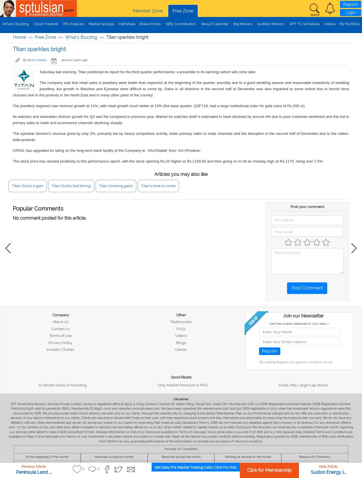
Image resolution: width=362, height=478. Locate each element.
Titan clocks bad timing (71, 186)
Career (181, 349)
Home (19, 37)
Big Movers (243, 24)
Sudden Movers (270, 24)
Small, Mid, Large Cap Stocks (303, 385)
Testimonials (181, 322)
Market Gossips (101, 24)
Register (350, 4)
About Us (60, 322)
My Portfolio (349, 24)
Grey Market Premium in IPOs (183, 385)
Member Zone (148, 11)
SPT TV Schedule (305, 24)
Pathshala (126, 24)
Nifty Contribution (181, 24)
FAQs (181, 329)
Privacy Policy (60, 343)
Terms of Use (60, 336)
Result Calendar (215, 24)
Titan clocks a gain (27, 186)
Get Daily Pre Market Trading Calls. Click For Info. (195, 467)
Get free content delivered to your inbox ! (299, 324)
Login (351, 12)
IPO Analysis (73, 24)
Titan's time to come (158, 186)
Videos (330, 24)
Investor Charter (60, 349)
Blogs (181, 343)
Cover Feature (46, 24)
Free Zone (183, 11)
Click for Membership (269, 470)
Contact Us (60, 329)
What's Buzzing (16, 24)
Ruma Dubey (36, 60)
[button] (330, 8)
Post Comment (307, 288)
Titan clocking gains (116, 186)
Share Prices (150, 24)
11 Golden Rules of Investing (62, 385)
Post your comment (307, 207)
